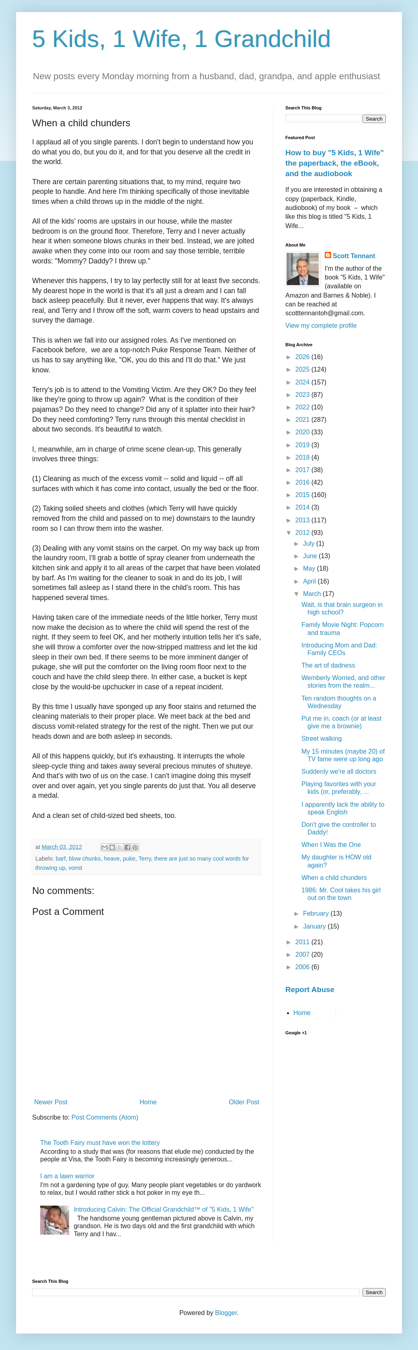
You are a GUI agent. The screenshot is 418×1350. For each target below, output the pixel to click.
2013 (303, 520)
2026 (303, 356)
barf (60, 858)
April (310, 581)
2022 (303, 407)
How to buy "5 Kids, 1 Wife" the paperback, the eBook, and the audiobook (334, 163)
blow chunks (84, 858)
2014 (303, 507)
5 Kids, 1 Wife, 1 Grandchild (181, 38)
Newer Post (51, 1102)
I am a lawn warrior (67, 1176)
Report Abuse (309, 989)
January (315, 926)
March (313, 593)
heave (111, 858)
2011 (303, 942)
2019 (303, 445)
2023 (303, 394)
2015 (303, 494)
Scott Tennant (354, 256)
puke (129, 858)
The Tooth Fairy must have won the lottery (100, 1142)
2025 (303, 369)
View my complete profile (321, 325)
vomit (75, 868)
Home (148, 1102)
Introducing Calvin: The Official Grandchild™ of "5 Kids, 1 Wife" (163, 1209)
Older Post (244, 1102)
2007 (303, 954)
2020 (303, 432)
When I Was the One (331, 844)
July (309, 543)
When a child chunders (334, 877)
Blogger (226, 1312)
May (310, 568)
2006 (303, 967)
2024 (303, 382)
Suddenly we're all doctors (338, 771)
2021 (303, 419)
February (316, 913)
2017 (303, 469)
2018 (303, 457)
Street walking (321, 738)
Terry (145, 858)
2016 (303, 482)
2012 (303, 532)
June (311, 556)
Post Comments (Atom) (105, 1117)
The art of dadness (328, 665)
